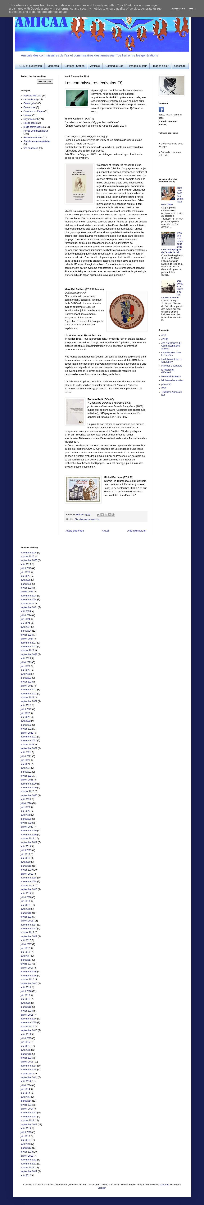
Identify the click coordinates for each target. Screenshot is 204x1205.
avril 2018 (26, 909)
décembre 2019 (29, 830)
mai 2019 (25, 858)
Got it (192, 8)
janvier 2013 (27, 1155)
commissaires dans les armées (171, 354)
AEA (163, 335)
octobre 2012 (27, 1167)
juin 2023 (25, 666)
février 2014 (27, 1105)
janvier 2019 (27, 873)
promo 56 (166, 384)
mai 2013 (25, 1140)
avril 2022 (26, 721)
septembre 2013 (29, 1124)
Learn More (178, 8)
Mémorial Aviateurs (171, 376)
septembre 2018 (29, 889)
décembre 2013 (29, 1112)
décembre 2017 (29, 924)
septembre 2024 (29, 607)
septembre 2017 (29, 936)
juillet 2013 (26, 1132)
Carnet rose (30, 107)
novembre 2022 (29, 693)
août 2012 (26, 1175)
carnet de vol (30, 99)
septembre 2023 (29, 654)
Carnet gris (29, 103)
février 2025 (27, 587)
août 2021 (26, 752)
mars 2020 (26, 819)
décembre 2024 (29, 595)
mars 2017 (26, 960)
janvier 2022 (27, 732)
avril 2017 (26, 956)
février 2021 (27, 776)
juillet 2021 (26, 756)
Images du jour (138, 65)
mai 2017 (25, 952)
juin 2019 (25, 854)
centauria (164, 1184)
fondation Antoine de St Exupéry (171, 360)
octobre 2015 (27, 1026)
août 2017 (26, 940)
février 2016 (27, 1010)
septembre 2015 (29, 1030)
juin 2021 (25, 760)
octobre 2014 (27, 1073)
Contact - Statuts (74, 65)
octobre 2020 (27, 791)
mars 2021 (26, 771)
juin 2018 (25, 901)
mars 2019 (26, 866)
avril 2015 (26, 1050)
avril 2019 (26, 862)
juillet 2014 (26, 1085)
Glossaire (180, 65)
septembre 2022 (29, 701)
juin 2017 (25, 948)
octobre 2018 (27, 885)
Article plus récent (75, 530)
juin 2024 (25, 619)
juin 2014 (25, 1089)
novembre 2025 (29, 552)
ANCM (164, 339)
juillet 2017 (26, 944)
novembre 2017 (29, 928)
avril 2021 (26, 768)
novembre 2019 (29, 834)
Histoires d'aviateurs (171, 365)
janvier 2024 (27, 638)
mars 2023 (26, 678)
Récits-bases (30, 123)
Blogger (102, 1188)
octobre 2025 (27, 556)
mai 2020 (25, 811)
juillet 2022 (26, 709)
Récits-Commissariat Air (36, 130)
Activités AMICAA (32, 95)
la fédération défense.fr (167, 371)
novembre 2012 (29, 1163)
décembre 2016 (29, 971)
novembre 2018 (29, 881)
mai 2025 (25, 576)
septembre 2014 (29, 1077)
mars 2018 (26, 913)
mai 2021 (25, 764)
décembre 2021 (29, 736)
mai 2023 (25, 670)
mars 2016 (26, 1007)
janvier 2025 (27, 591)
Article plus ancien (136, 530)
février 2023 (27, 681)
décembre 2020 (29, 783)
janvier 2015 (27, 1061)
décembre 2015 (29, 1018)
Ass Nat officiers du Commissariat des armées (171, 346)
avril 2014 (26, 1097)
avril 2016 (26, 1003)
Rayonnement (31, 119)
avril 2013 (26, 1144)
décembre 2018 (29, 877)
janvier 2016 (27, 1014)
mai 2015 (25, 1046)
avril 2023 (26, 674)
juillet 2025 (26, 568)
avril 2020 (26, 815)
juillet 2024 (26, 615)
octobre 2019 (27, 838)
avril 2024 (26, 627)
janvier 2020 (27, 826)
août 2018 (26, 893)
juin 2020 (25, 807)
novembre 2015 (29, 1022)
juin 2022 (25, 713)
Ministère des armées (172, 380)
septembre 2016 (29, 983)
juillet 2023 (26, 662)
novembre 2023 (29, 646)
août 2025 (26, 564)
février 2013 (27, 1151)
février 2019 (27, 869)
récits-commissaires (34, 127)
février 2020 (27, 823)
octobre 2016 (27, 979)
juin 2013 (25, 1136)
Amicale (95, 65)
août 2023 (26, 658)
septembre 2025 (29, 560)
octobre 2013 (27, 1120)
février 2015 (27, 1058)
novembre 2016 (29, 975)
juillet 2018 (26, 897)
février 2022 (27, 728)
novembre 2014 (29, 1069)
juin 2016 (25, 995)
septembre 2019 (29, 842)
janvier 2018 (27, 920)
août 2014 (26, 1081)
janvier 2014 (27, 1108)
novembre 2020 (29, 787)
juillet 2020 (26, 803)
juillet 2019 (26, 850)
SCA (163, 388)
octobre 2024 (27, 603)
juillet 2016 (26, 991)
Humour (28, 115)
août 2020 (26, 799)
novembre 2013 (29, 1116)
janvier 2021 (27, 779)
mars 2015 (26, 1054)
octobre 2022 (27, 697)
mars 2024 (26, 630)
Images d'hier (160, 65)
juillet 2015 (26, 1038)
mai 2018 (25, 905)
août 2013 (26, 1128)
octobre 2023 (27, 650)
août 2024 (26, 611)
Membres (53, 65)
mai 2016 (25, 999)
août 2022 (26, 705)
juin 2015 (25, 1042)
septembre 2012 (29, 1171)
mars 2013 (26, 1148)
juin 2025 (25, 572)
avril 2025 (26, 580)
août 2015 (26, 1034)
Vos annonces (31, 148)
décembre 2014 (29, 1065)
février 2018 (27, 917)
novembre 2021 (29, 740)
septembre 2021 (29, 748)
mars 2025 (26, 584)
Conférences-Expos (34, 111)
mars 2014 (26, 1101)
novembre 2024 (29, 599)
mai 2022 (25, 717)
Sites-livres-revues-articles (87, 519)
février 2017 (27, 964)
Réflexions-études (33, 137)
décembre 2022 (29, 689)
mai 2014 (25, 1093)
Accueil (105, 530)
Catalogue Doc (114, 65)
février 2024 (27, 635)
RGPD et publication (30, 65)
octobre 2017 (27, 932)
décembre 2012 (29, 1159)
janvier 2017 (27, 967)
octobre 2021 (27, 744)
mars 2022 (26, 725)
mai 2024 (25, 623)
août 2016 (26, 987)
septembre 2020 (29, 795)
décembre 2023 (29, 642)
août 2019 (26, 846)
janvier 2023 (27, 685)
